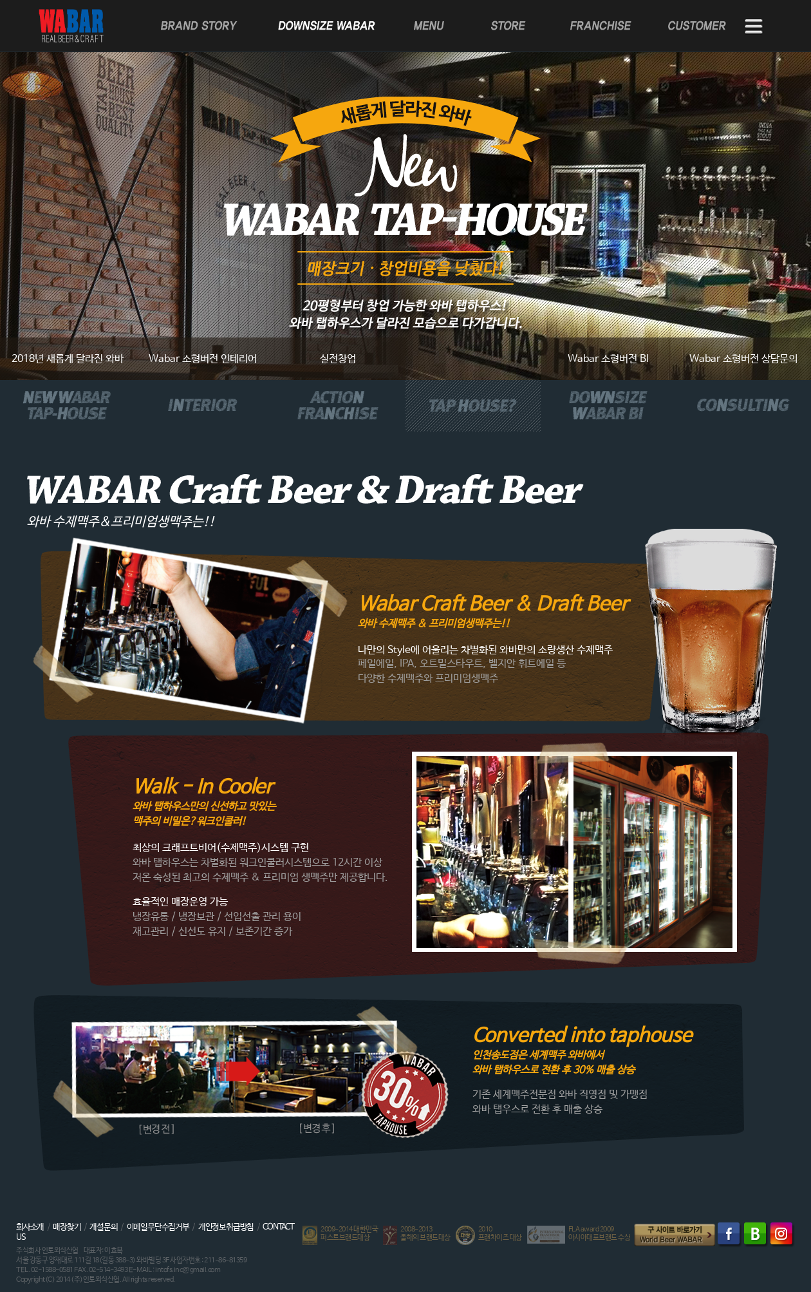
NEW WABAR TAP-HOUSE (67, 406)
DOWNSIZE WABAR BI (608, 406)
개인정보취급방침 (226, 1227)
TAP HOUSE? (473, 406)
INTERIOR (202, 406)
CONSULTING (743, 406)
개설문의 (103, 1227)
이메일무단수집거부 (158, 1227)
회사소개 (30, 1227)
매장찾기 (66, 1227)
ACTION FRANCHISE (338, 406)
